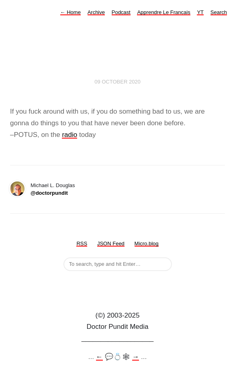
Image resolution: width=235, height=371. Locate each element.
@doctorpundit (49, 193)
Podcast (121, 12)
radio (69, 135)
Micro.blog (147, 244)
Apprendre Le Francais (163, 12)
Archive (96, 12)
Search (218, 12)
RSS (81, 244)
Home (70, 12)
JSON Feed (111, 244)
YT (200, 12)
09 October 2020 (117, 82)
